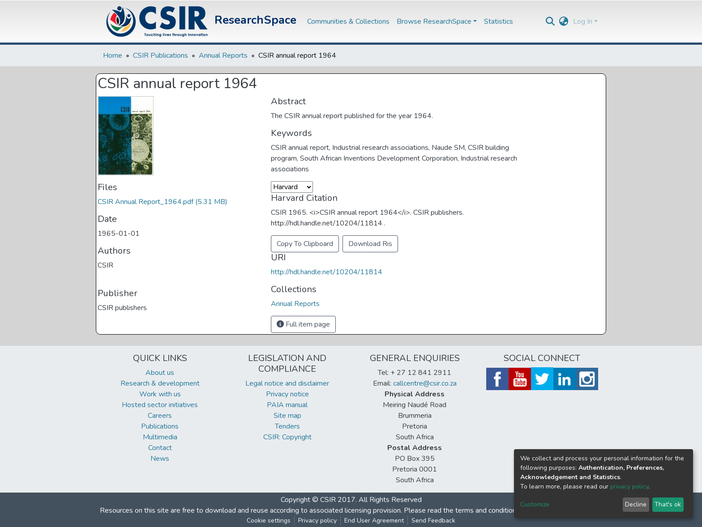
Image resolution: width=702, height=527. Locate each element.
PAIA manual (287, 405)
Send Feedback (433, 520)
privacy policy (629, 486)
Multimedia (160, 437)
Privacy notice (287, 394)
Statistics (498, 21)
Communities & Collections (348, 21)
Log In (582, 21)
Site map (287, 416)
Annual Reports (223, 55)
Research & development (160, 383)
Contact (160, 448)
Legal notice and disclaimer (287, 383)
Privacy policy (317, 520)
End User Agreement (374, 520)
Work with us (160, 394)
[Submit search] (550, 21)
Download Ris (370, 244)
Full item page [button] (303, 324)
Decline (635, 504)
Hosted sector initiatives (160, 405)
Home (112, 55)
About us (160, 373)
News (159, 458)
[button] (563, 21)
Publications (160, 426)
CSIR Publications (160, 55)
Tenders (287, 426)
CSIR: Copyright (287, 437)
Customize (534, 504)
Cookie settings (269, 520)
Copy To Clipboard (305, 244)
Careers (160, 416)
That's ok (668, 504)
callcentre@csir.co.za (425, 383)
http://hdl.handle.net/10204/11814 (326, 272)
